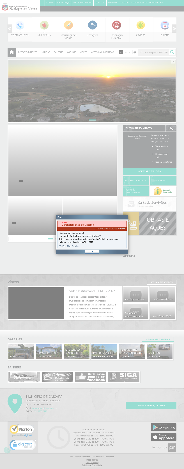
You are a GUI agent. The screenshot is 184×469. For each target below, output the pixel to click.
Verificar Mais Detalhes (69, 246)
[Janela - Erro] (92, 234)
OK (92, 251)
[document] (92, 234)
